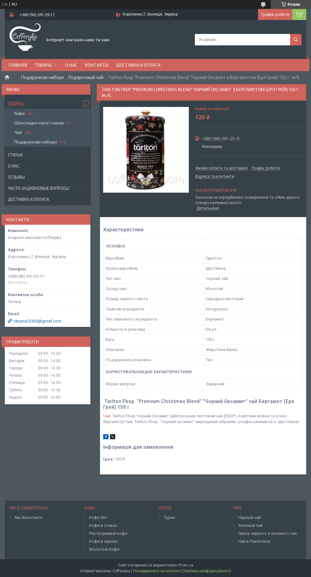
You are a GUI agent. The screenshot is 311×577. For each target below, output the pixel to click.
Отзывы (16, 177)
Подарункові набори (42, 77)
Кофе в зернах (103, 541)
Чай (106, 416)
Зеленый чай (250, 525)
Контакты (97, 65)
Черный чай (249, 517)
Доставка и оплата (138, 65)
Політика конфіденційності (206, 571)
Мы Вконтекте (28, 517)
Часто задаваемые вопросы (38, 188)
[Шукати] (295, 39)
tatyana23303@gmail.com (37, 321)
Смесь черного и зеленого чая (267, 533)
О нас (71, 65)
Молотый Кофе (104, 549)
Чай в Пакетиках (254, 541)
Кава (19, 113)
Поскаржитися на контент (156, 571)
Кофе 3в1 (98, 517)
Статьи (15, 154)
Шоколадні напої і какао (39, 122)
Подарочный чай (85, 77)
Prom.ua (186, 565)
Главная (18, 65)
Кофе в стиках (103, 525)
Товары (43, 65)
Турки (169, 517)
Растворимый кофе (108, 533)
